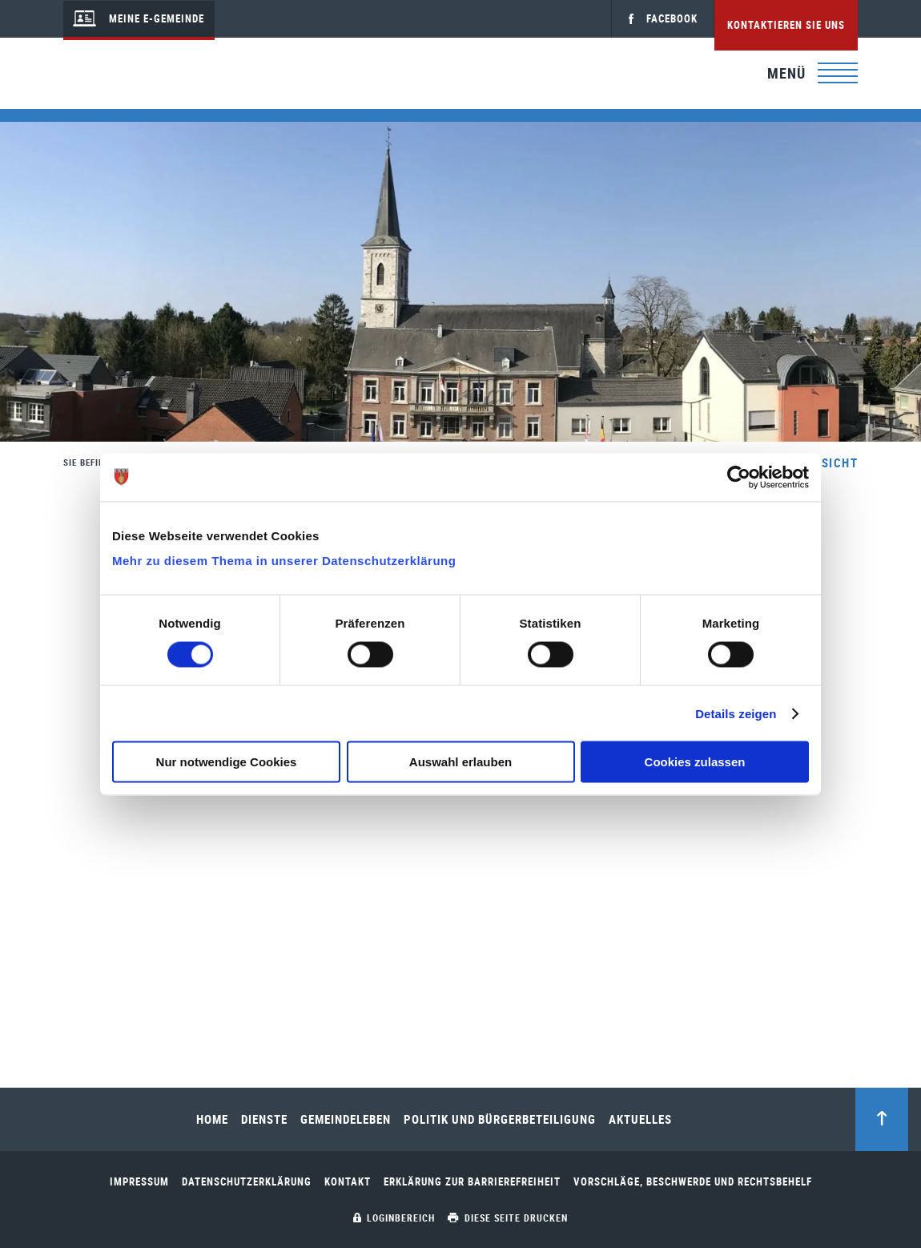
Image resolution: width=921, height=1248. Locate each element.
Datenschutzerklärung (247, 1182)
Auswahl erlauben (460, 762)
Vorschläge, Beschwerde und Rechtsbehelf (692, 1182)
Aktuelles (640, 1119)
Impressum (139, 1182)
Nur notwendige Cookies (226, 762)
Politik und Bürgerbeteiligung (500, 1119)
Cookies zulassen (695, 762)
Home (212, 1119)
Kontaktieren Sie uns (786, 25)
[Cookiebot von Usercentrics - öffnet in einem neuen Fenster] (739, 477)
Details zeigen (735, 713)
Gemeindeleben (345, 1119)
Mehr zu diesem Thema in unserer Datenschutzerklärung (284, 560)
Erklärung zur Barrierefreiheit (472, 1182)
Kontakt (347, 1182)
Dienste (264, 1119)
